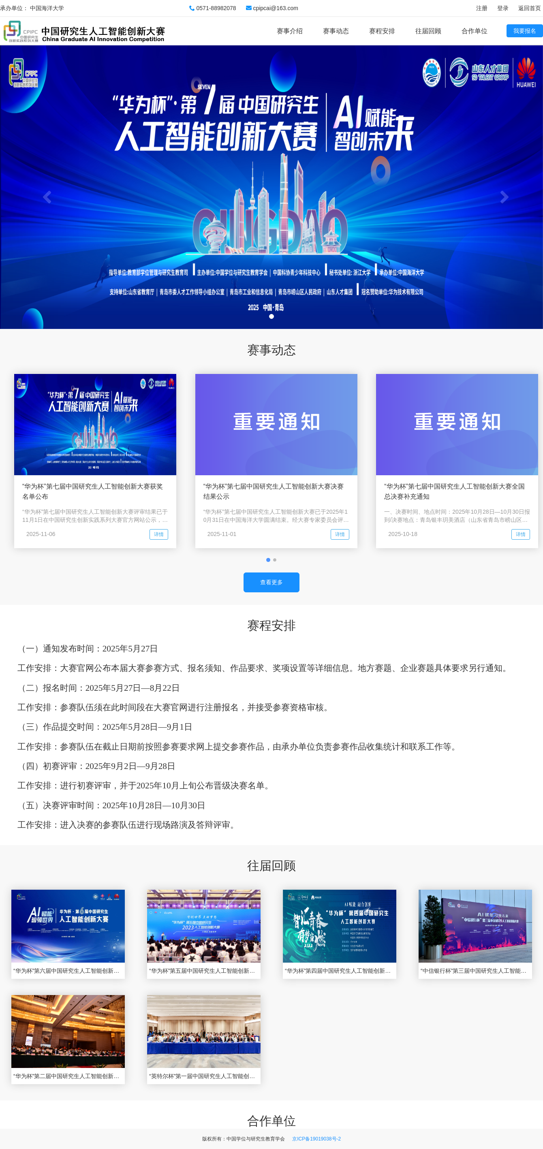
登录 (503, 8)
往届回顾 (428, 31)
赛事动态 (336, 31)
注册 (481, 8)
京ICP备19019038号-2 (316, 1139)
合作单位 (474, 31)
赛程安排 (382, 31)
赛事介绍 (290, 31)
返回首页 (529, 8)
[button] (40, 187)
